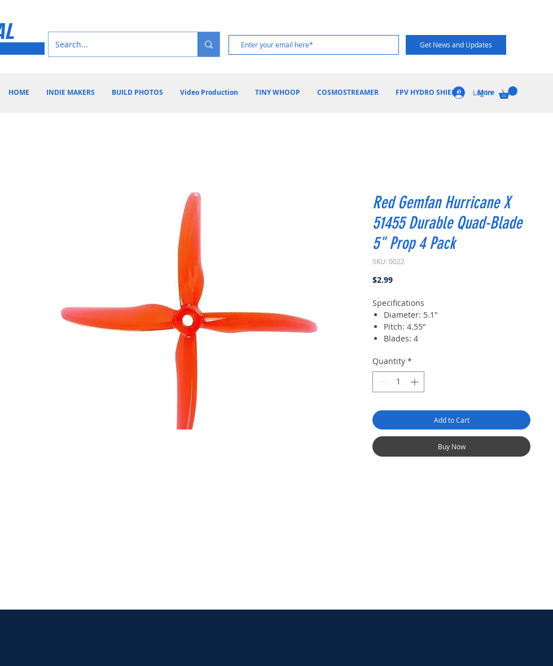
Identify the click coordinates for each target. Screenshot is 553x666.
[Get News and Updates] (456, 45)
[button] (508, 92)
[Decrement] (381, 382)
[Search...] (114, 44)
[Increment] (416, 382)
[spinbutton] (398, 382)
